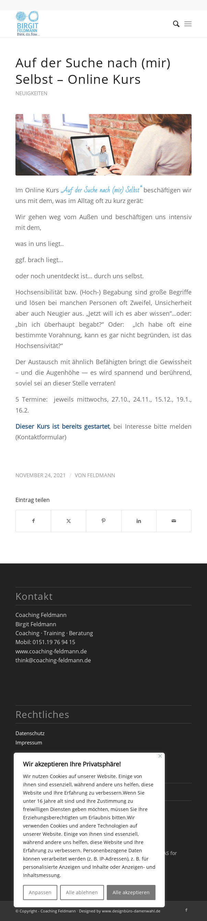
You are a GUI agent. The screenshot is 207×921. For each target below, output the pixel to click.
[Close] (160, 755)
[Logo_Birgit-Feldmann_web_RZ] (85, 23)
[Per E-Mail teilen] (174, 520)
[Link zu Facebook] (186, 910)
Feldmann (101, 475)
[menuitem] (173, 23)
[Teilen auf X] (68, 520)
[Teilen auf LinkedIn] (139, 520)
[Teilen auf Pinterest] (103, 520)
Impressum (28, 742)
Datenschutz (30, 733)
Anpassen (40, 892)
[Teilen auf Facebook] (33, 520)
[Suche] (173, 23)
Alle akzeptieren (131, 892)
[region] (89, 830)
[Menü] (188, 23)
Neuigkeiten (31, 93)
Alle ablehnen (82, 892)
